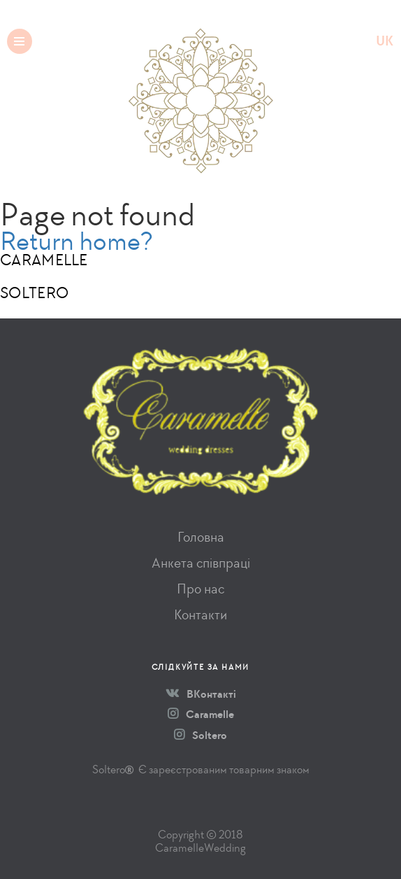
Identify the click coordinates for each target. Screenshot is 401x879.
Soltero (200, 736)
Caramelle (201, 715)
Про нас (200, 589)
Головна (200, 537)
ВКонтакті (201, 694)
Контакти (200, 615)
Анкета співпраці (201, 563)
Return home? (76, 241)
